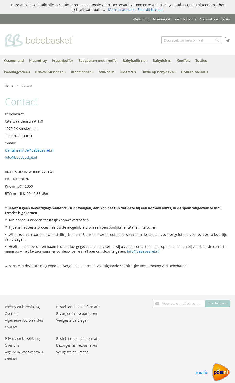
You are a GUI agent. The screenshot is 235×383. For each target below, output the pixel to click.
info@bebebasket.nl (21, 157)
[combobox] (191, 40)
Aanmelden (183, 19)
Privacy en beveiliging (22, 306)
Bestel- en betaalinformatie (78, 306)
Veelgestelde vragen (72, 320)
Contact (11, 327)
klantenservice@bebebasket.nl (29, 150)
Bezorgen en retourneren (76, 313)
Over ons (12, 313)
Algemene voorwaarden (24, 320)
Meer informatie (121, 9)
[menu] (117, 66)
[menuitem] (13, 60)
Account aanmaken (214, 19)
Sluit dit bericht (150, 9)
